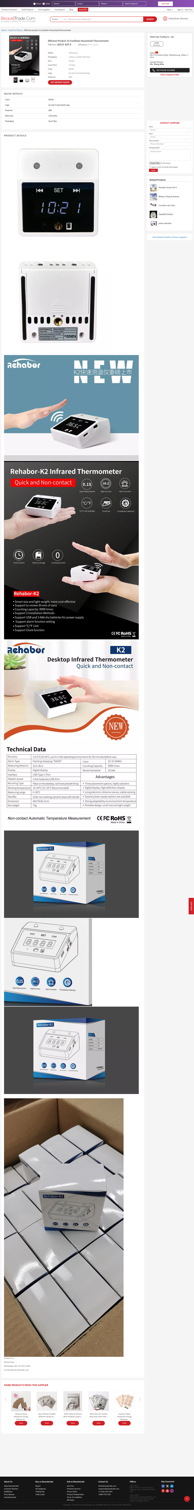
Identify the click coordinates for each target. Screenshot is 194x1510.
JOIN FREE (165, 4)
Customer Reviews (11, 1489)
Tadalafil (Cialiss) (166, 214)
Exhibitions (8, 1492)
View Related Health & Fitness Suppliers (169, 237)
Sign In (180, 9)
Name (151, 127)
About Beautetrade (11, 1486)
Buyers (38, 1486)
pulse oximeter (165, 223)
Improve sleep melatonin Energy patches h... (21, 1417)
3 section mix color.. (167, 205)
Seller (46, 4)
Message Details (154, 148)
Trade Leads (39, 1494)
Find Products (27, 9)
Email (151, 134)
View (21, 1423)
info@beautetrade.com (107, 1486)
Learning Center (10, 1497)
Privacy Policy (72, 1492)
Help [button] (170, 9)
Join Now (191, 906)
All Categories (40, 1489)
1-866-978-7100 (104, 1494)
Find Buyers (60, 9)
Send (153, 170)
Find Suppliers (44, 9)
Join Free (189, 9)
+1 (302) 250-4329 (105, 1492)
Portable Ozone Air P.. (168, 187)
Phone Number (154, 141)
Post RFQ (83, 9)
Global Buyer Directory (178, 18)
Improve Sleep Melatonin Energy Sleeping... (124, 1417)
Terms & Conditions (74, 1497)
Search (150, 19)
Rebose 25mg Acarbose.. (169, 196)
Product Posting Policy (75, 1494)
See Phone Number (166, 70)
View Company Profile (169, 75)
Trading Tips (40, 1492)
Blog (71, 9)
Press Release (9, 1494)
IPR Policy (70, 1500)
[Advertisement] (170, 100)
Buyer (37, 4)
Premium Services (9, 9)
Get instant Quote (60, 82)
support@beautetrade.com (108, 1489)
